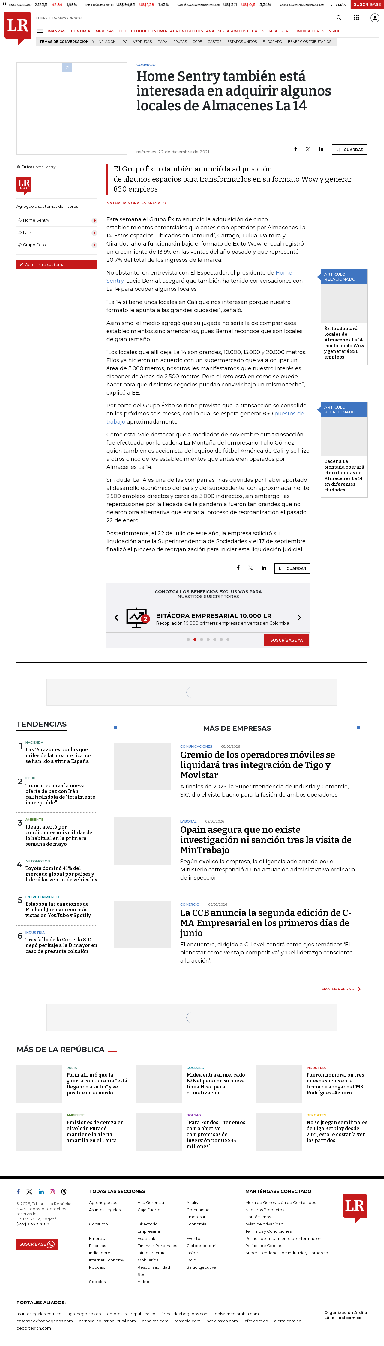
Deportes (316, 1115)
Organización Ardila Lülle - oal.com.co (345, 1315)
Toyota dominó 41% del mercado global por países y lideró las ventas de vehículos (61, 874)
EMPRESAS (103, 31)
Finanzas (97, 1245)
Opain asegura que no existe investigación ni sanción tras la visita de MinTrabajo (266, 840)
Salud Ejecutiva (201, 1267)
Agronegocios (103, 1202)
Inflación (107, 42)
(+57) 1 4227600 (32, 1224)
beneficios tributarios (309, 42)
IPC (124, 42)
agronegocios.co (84, 1313)
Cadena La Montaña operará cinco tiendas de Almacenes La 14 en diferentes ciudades (344, 476)
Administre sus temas (43, 264)
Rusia (72, 1068)
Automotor (38, 861)
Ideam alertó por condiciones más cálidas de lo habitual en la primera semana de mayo (59, 835)
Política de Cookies (264, 1245)
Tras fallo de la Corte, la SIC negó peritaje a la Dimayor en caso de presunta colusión (62, 945)
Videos (144, 1281)
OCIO (122, 31)
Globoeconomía (203, 1245)
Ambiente (35, 819)
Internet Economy (106, 1260)
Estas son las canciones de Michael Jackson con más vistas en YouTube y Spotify (58, 909)
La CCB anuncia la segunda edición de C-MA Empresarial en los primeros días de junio (266, 923)
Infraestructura (152, 1252)
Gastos (214, 42)
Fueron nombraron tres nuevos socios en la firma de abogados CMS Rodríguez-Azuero (335, 1084)
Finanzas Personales (157, 1245)
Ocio (191, 1260)
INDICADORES (310, 31)
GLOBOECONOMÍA (149, 31)
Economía (196, 1224)
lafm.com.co (256, 1320)
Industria (35, 933)
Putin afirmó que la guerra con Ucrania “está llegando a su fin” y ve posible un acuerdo (97, 1084)
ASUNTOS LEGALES (245, 31)
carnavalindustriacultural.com (107, 1320)
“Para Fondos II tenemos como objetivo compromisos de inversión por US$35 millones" (216, 1134)
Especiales (148, 1238)
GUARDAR (350, 149)
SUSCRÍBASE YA (286, 640)
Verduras (142, 42)
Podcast (97, 1267)
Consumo (98, 1224)
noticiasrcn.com (222, 1320)
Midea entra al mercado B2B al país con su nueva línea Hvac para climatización (216, 1084)
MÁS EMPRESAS (337, 989)
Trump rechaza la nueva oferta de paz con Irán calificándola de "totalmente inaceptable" (60, 794)
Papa (162, 42)
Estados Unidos (242, 42)
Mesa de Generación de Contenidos (280, 1202)
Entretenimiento (42, 897)
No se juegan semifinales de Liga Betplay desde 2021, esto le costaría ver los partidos (337, 1131)
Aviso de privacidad (264, 1224)
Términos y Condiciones (268, 1231)
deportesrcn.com (33, 1328)
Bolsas (194, 1115)
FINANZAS (55, 31)
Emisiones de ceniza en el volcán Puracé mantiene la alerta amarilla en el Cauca (95, 1131)
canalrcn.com (155, 1320)
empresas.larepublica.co (131, 1313)
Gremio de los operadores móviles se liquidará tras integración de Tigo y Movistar (257, 765)
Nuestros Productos (264, 1209)
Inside (192, 1252)
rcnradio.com (188, 1320)
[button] (114, 618)
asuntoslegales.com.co (39, 1313)
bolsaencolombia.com (237, 1313)
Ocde (197, 42)
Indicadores (100, 1252)
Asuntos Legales (105, 1209)
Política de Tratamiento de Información (283, 1238)
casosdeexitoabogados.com (44, 1320)
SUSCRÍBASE (367, 4)
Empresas (98, 1238)
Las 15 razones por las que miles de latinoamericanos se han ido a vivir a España (59, 755)
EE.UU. (31, 778)
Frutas (180, 42)
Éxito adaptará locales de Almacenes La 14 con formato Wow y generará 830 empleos (344, 343)
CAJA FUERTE (280, 31)
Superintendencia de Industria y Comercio (286, 1252)
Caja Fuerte (149, 1209)
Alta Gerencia (151, 1202)
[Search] (339, 18)
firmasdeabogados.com (185, 1313)
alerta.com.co (288, 1320)
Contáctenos (258, 1216)
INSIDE (333, 31)
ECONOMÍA (79, 31)
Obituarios (148, 1260)
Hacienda (34, 742)
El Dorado (272, 42)
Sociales (195, 1068)
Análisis (193, 1202)
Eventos (194, 1238)
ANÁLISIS (215, 31)
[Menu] (41, 31)
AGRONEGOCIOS (186, 31)
